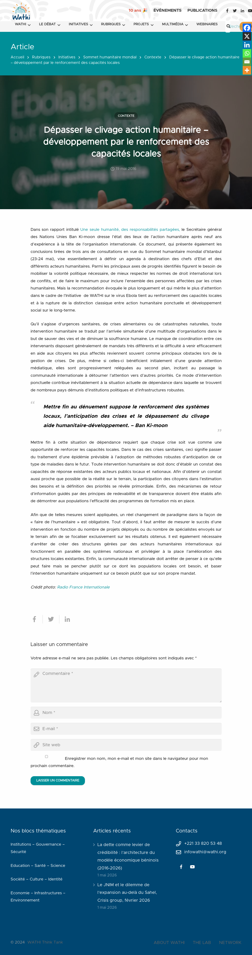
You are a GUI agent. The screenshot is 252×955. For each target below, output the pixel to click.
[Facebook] (227, 10)
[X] (247, 36)
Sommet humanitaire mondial (110, 57)
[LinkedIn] (242, 10)
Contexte (152, 57)
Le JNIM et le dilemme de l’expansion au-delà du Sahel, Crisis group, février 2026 (127, 893)
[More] (247, 70)
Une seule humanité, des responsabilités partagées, (130, 230)
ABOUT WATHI (169, 943)
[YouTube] (192, 867)
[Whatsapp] (247, 53)
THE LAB (202, 943)
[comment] (126, 685)
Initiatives (66, 57)
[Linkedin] (247, 45)
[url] (126, 745)
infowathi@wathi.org (205, 852)
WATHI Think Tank (45, 942)
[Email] (247, 62)
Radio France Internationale (83, 587)
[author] (126, 713)
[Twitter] (235, 10)
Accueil (17, 57)
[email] (126, 729)
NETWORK (230, 943)
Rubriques (41, 57)
